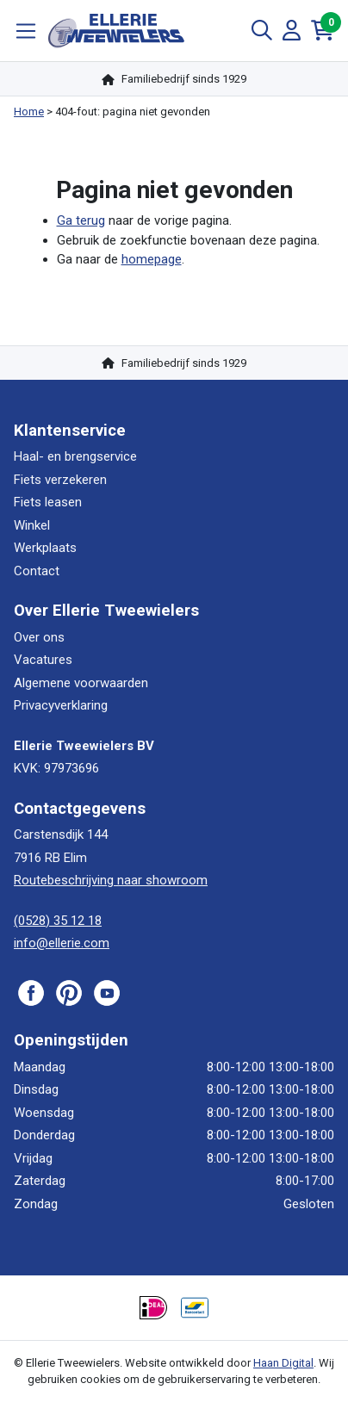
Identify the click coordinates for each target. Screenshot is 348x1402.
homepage (151, 259)
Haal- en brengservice (75, 456)
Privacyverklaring (61, 705)
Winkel (32, 525)
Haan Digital (283, 1362)
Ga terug (81, 220)
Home (29, 111)
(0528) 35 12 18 (58, 920)
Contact (36, 571)
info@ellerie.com (61, 943)
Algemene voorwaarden (81, 683)
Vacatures (43, 659)
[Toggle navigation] (26, 31)
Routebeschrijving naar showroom (111, 880)
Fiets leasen (48, 502)
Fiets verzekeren (60, 479)
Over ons (39, 637)
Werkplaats (45, 547)
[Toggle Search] (262, 31)
